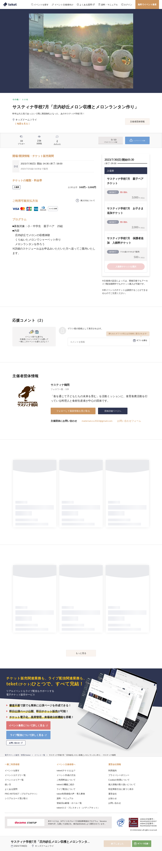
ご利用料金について (66, 779)
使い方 (8, 784)
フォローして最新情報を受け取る (73, 410)
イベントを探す (12, 770)
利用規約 (112, 770)
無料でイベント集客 (147, 4)
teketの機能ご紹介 (65, 784)
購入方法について (88, 200)
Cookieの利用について (119, 779)
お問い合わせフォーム (129, 420)
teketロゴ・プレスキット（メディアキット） (78, 807)
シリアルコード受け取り (16, 798)
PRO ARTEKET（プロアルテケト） (21, 793)
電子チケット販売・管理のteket (17, 755)
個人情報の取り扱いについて (122, 784)
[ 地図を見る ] (22, 123)
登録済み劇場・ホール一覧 (69, 803)
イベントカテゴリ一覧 (15, 775)
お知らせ (112, 798)
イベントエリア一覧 (14, 779)
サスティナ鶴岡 (60, 384)
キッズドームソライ (44, 846)
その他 (15, 99)
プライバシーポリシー (118, 775)
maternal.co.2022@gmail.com (97, 420)
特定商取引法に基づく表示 (120, 789)
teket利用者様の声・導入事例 (71, 793)
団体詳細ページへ (112, 411)
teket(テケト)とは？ (66, 770)
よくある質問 (11, 789)
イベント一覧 (39, 755)
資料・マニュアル (65, 798)
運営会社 (112, 793)
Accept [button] (151, 836)
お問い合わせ (114, 803)
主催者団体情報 (137, 121)
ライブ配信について (66, 789)
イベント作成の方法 (66, 775)
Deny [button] (136, 836)
